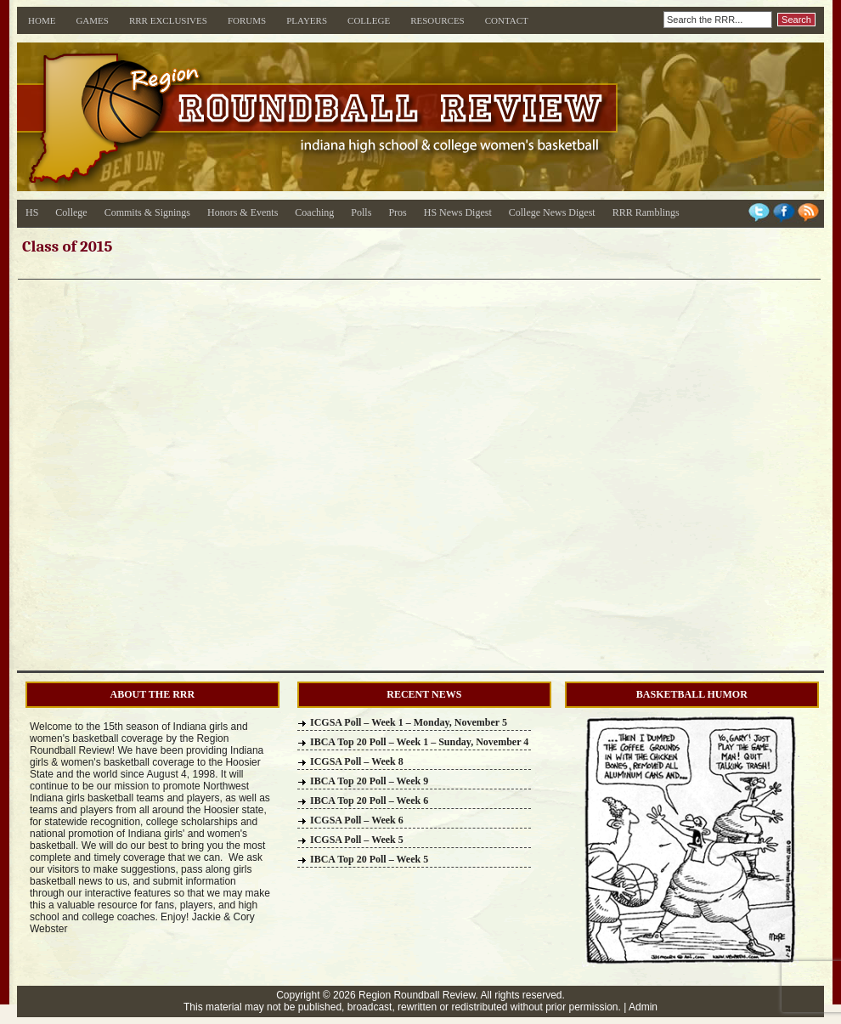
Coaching (314, 212)
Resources (437, 20)
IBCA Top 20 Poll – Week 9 (369, 781)
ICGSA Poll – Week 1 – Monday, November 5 (408, 722)
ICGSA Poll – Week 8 (357, 761)
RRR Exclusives (168, 20)
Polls (361, 212)
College (368, 20)
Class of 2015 (67, 246)
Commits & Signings (147, 212)
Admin (643, 1007)
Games (92, 20)
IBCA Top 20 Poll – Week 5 (369, 859)
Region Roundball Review (416, 995)
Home (41, 20)
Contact (506, 20)
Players (306, 20)
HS (31, 212)
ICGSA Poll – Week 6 (357, 820)
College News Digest (552, 212)
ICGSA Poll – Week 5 (357, 840)
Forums (247, 20)
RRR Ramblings (646, 212)
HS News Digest (458, 212)
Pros (397, 212)
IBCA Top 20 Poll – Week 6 (369, 800)
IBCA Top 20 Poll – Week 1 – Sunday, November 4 (419, 742)
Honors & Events (242, 212)
